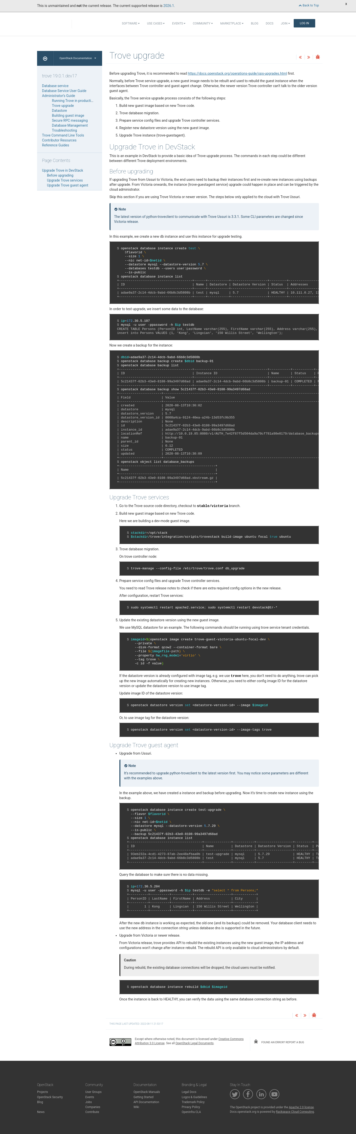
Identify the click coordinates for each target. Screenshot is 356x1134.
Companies (92, 1107)
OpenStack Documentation (78, 58)
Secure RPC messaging (70, 120)
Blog (254, 23)
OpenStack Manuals (147, 1092)
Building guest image (68, 115)
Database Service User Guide (64, 91)
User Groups (93, 1092)
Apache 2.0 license (301, 1107)
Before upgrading (60, 175)
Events (178, 23)
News (40, 1112)
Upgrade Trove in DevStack (62, 170)
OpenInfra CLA (191, 1112)
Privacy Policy (191, 1107)
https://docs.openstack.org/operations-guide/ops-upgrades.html (237, 73)
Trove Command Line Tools (63, 135)
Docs (269, 23)
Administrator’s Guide (58, 96)
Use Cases (156, 23)
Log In (304, 23)
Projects (42, 1092)
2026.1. (169, 6)
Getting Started (144, 1097)
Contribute (92, 1112)
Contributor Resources (59, 140)
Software (131, 23)
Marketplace (232, 23)
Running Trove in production (73, 101)
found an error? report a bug (279, 1042)
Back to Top (309, 5)
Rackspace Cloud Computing (295, 1111)
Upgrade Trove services (65, 180)
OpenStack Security (50, 1097)
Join (285, 23)
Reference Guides (55, 145)
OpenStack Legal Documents (195, 1043)
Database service (55, 86)
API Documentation (146, 1102)
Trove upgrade (63, 106)
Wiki (136, 1107)
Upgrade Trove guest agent (67, 185)
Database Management (70, 125)
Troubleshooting (64, 130)
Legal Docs (189, 1092)
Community (203, 23)
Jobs (88, 1102)
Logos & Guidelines (194, 1097)
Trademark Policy (193, 1102)
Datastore (59, 111)
